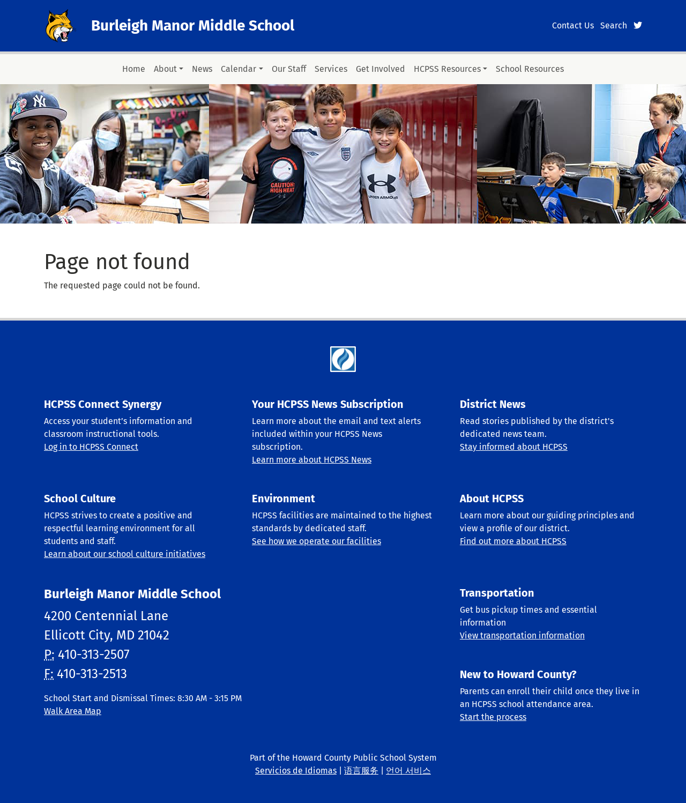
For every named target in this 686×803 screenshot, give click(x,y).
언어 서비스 (408, 770)
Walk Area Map (72, 711)
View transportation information (522, 635)
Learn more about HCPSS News (311, 460)
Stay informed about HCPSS (514, 447)
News (202, 69)
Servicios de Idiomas (296, 770)
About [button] (165, 69)
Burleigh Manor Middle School (192, 25)
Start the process (493, 717)
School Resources (530, 69)
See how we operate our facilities (316, 541)
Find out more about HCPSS (513, 541)
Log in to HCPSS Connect (91, 447)
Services (331, 69)
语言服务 (361, 770)
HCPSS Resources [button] (447, 69)
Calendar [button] (238, 69)
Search (613, 25)
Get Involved (380, 69)
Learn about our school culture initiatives (124, 554)
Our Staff (289, 69)
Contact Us (573, 25)
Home (133, 69)
